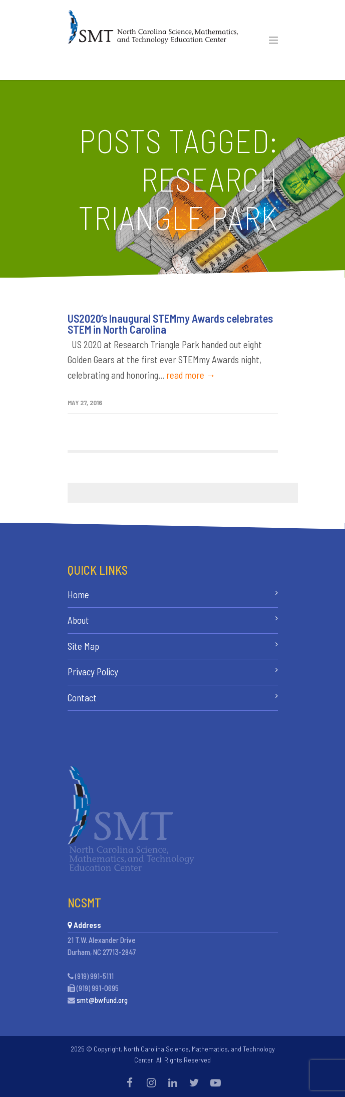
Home (78, 594)
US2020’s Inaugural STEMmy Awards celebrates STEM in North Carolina (170, 324)
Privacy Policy (93, 671)
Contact (82, 697)
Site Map (83, 646)
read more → (191, 375)
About (78, 620)
